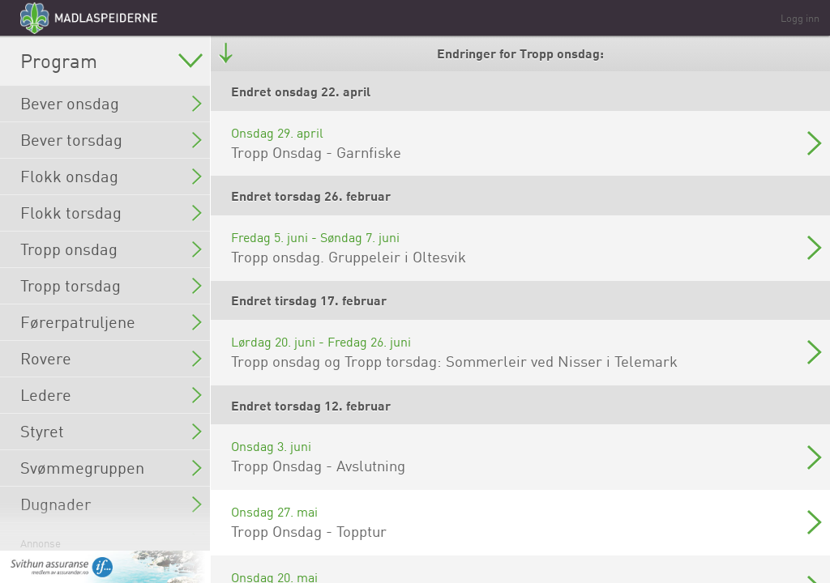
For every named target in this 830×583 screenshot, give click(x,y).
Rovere (111, 358)
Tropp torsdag (111, 285)
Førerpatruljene (111, 322)
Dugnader (111, 504)
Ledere (111, 395)
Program (111, 61)
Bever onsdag (111, 103)
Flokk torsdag (111, 212)
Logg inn (800, 17)
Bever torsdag (111, 140)
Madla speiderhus (111, 540)
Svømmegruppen (111, 467)
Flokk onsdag (111, 176)
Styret (111, 431)
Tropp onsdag (111, 249)
